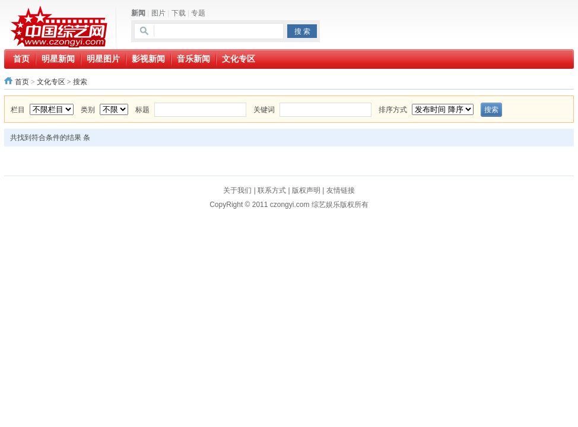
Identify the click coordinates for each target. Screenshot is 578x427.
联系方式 (272, 190)
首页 (22, 82)
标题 (142, 110)
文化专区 (51, 82)
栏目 (18, 110)
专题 (198, 13)
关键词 (264, 110)
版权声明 (306, 190)
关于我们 (237, 190)
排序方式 (393, 110)
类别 (88, 110)
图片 (158, 13)
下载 (179, 13)
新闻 (138, 13)
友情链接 (340, 190)
